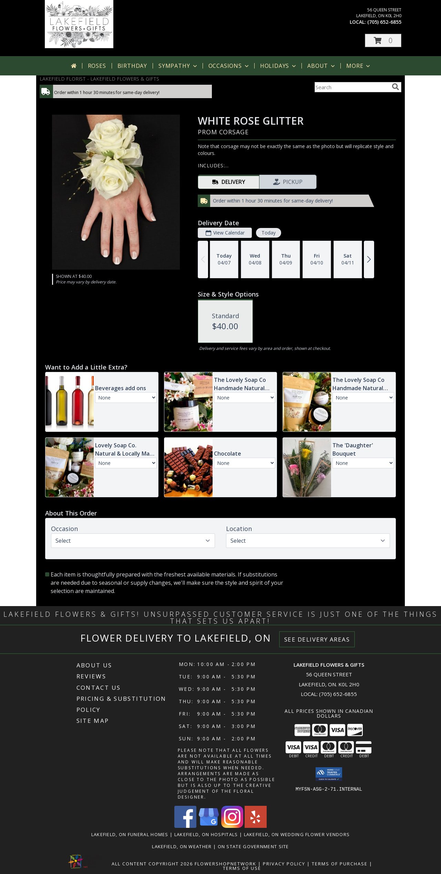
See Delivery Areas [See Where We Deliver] (317, 639)
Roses (97, 66)
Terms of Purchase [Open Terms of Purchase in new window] (340, 864)
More (358, 66)
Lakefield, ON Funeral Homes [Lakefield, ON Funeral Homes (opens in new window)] (129, 834)
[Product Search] (352, 87)
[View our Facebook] (185, 826)
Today (268, 232)
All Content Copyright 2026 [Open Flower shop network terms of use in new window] (152, 864)
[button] (383, 40)
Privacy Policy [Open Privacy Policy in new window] (284, 864)
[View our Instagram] (232, 826)
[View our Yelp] (256, 826)
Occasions (229, 66)
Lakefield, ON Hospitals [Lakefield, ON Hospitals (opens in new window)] (206, 834)
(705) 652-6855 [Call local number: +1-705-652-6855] (384, 22)
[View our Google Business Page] (209, 826)
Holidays (278, 66)
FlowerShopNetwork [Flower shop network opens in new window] (225, 864)
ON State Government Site (253, 846)
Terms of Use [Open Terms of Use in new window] (242, 868)
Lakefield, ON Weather (182, 846)
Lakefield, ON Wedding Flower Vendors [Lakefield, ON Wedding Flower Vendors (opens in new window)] (297, 834)
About (321, 66)
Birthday (132, 66)
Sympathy (178, 66)
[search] (395, 87)
